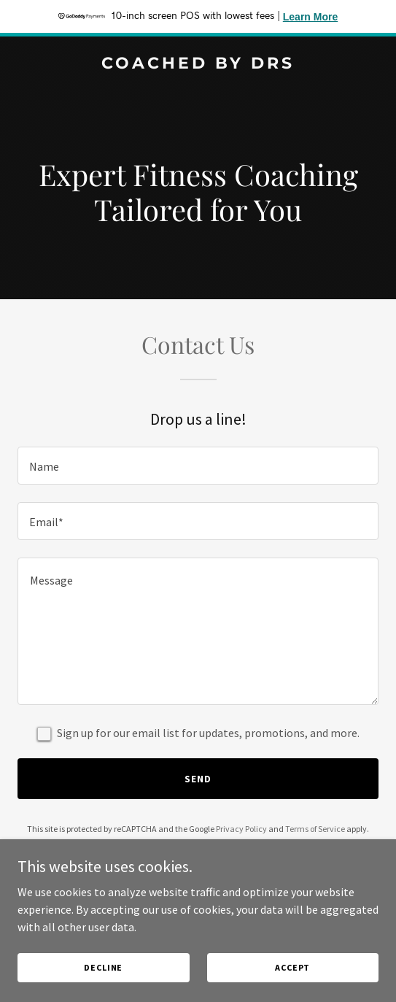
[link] (198, 64)
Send (198, 778)
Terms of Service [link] (315, 828)
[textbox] (198, 466)
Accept (292, 967)
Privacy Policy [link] (241, 828)
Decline (103, 967)
